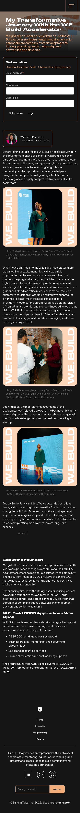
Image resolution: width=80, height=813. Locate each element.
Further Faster (60, 803)
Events (40, 739)
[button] (71, 6)
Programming (40, 733)
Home (40, 720)
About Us (40, 726)
